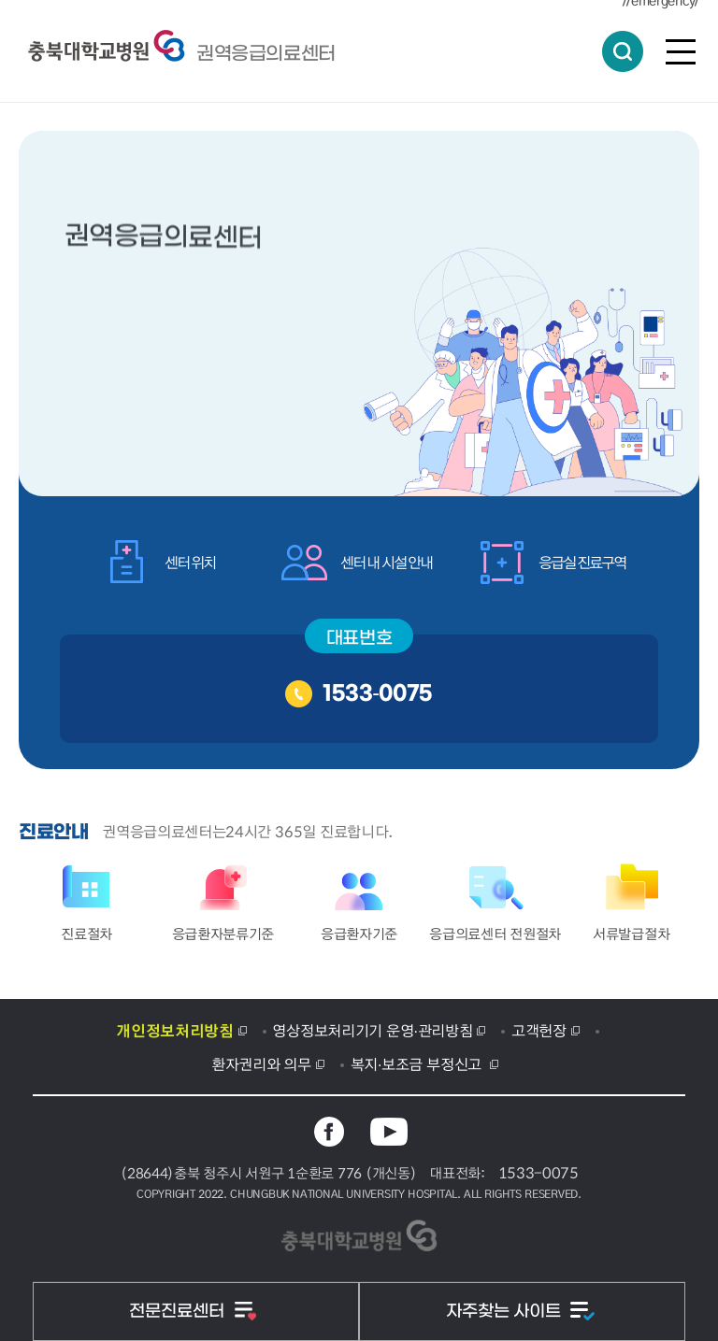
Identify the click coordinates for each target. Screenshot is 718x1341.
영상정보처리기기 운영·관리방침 (372, 1030)
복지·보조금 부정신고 (418, 1063)
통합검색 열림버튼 (622, 51)
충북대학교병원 (266, 53)
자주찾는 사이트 (506, 1311)
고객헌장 (539, 1030)
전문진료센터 (179, 1311)
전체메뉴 (680, 51)
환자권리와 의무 (261, 1063)
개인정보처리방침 (174, 1030)
